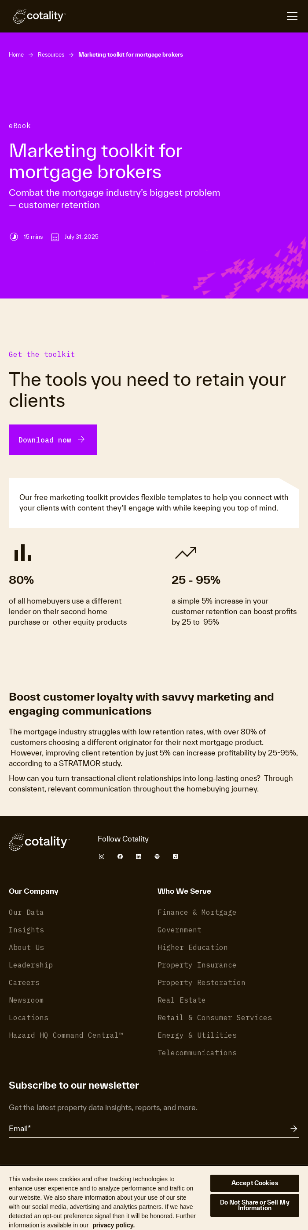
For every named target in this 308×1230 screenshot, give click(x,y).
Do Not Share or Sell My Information (255, 1205)
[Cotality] (37, 16)
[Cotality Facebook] (120, 856)
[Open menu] (292, 16)
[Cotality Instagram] (102, 856)
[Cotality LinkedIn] (139, 856)
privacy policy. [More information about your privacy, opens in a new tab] (113, 1225)
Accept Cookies (254, 1183)
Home (16, 54)
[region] (154, 1197)
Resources (51, 54)
